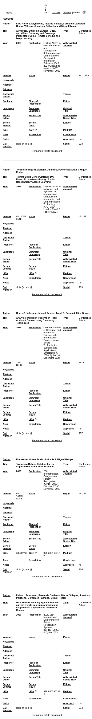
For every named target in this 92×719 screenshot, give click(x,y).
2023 (18, 471)
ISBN (31, 130)
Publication (35, 43)
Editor (66, 101)
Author (7, 23)
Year (5, 43)
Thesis (67, 94)
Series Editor (6, 116)
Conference (69, 134)
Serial (66, 143)
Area (5, 134)
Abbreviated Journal (70, 44)
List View (56, 12)
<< (45, 5)
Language (8, 108)
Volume (7, 75)
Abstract (7, 84)
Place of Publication (35, 102)
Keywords (8, 80)
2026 (18, 327)
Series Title (35, 115)
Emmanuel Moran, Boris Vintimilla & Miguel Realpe (44, 459)
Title (5, 31)
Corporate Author (8, 95)
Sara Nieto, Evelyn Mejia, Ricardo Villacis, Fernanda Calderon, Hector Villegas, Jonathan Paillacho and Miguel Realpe (50, 24)
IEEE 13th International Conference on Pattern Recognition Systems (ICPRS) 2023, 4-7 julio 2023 (51, 623)
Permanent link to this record (47, 151)
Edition (67, 122)
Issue (32, 75)
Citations (67, 12)
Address (7, 89)
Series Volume (7, 123)
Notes (6, 139)
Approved (68, 139)
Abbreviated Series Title (70, 116)
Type (65, 31)
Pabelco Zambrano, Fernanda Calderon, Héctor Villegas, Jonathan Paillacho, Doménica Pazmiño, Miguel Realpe (53, 596)
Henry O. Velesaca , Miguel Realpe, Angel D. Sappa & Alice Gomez (53, 313)
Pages (66, 75)
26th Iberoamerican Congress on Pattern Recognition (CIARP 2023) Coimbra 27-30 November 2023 (52, 480)
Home (9, 12)
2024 (18, 43)
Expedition (35, 134)
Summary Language (34, 109)
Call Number (7, 145)
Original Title (67, 109)
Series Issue (32, 123)
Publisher (8, 101)
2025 (18, 186)
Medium (67, 130)
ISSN (5, 130)
